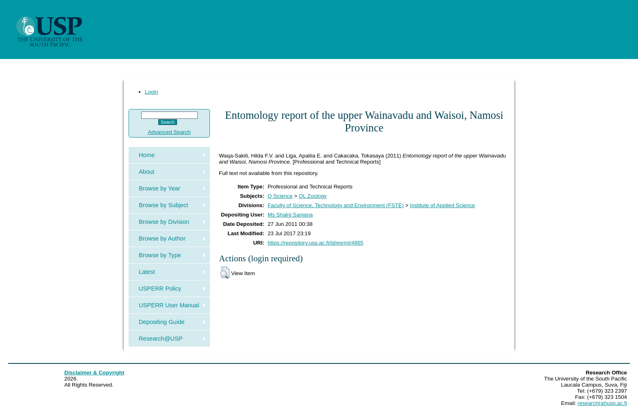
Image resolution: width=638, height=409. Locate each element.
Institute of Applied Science (442, 205)
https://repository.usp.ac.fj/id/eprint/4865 (315, 243)
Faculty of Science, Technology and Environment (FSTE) (336, 205)
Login (151, 92)
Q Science (280, 196)
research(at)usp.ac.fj (602, 403)
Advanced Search (169, 132)
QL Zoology (312, 196)
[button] (224, 273)
